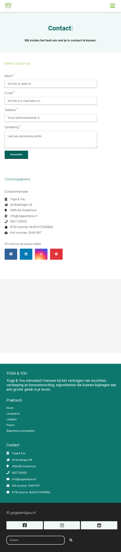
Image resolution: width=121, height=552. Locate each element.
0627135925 (19, 472)
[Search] (71, 540)
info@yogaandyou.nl (24, 479)
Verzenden (16, 154)
